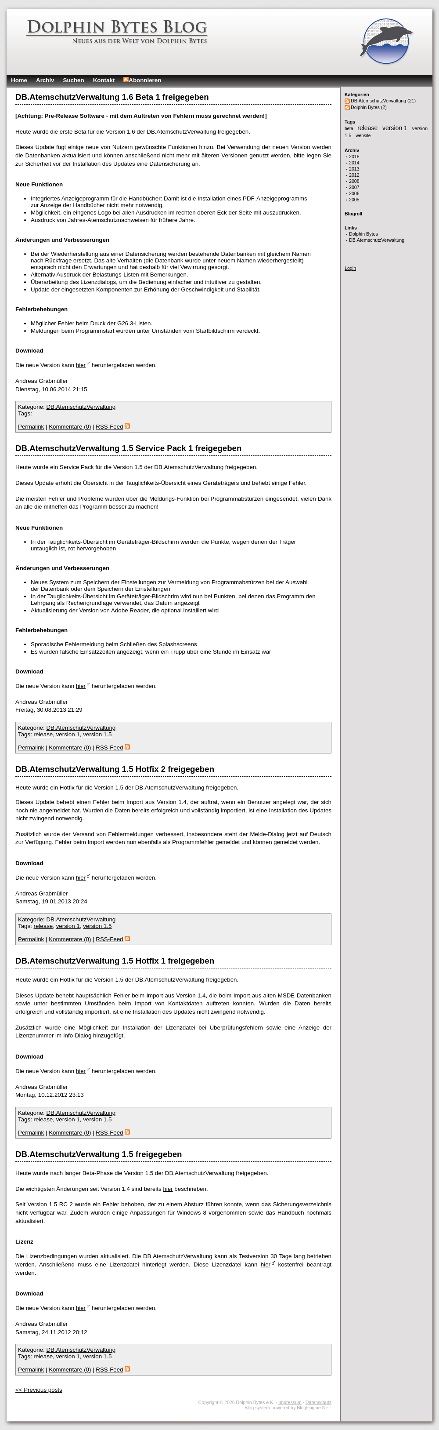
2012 (354, 175)
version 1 (395, 127)
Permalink (31, 426)
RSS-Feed (113, 426)
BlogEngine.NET (314, 1407)
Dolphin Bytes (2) (369, 107)
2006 (354, 193)
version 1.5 (97, 734)
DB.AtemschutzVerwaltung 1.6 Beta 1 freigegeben (112, 97)
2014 (354, 162)
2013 (354, 168)
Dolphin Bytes (363, 234)
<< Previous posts (38, 1389)
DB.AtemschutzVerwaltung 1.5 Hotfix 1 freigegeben (114, 960)
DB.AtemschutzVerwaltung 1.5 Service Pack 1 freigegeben (128, 448)
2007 (354, 187)
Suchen (73, 80)
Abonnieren (142, 80)
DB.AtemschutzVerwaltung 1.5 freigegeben (98, 1154)
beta (349, 128)
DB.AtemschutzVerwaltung (376, 240)
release (368, 127)
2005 (354, 199)
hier (81, 365)
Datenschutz (318, 1402)
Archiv (45, 80)
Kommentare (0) (70, 426)
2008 (354, 181)
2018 (354, 156)
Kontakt (104, 80)
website (363, 135)
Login (350, 268)
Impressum (290, 1402)
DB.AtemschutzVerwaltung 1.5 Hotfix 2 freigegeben (114, 769)
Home (19, 80)
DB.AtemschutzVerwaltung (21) (383, 100)
